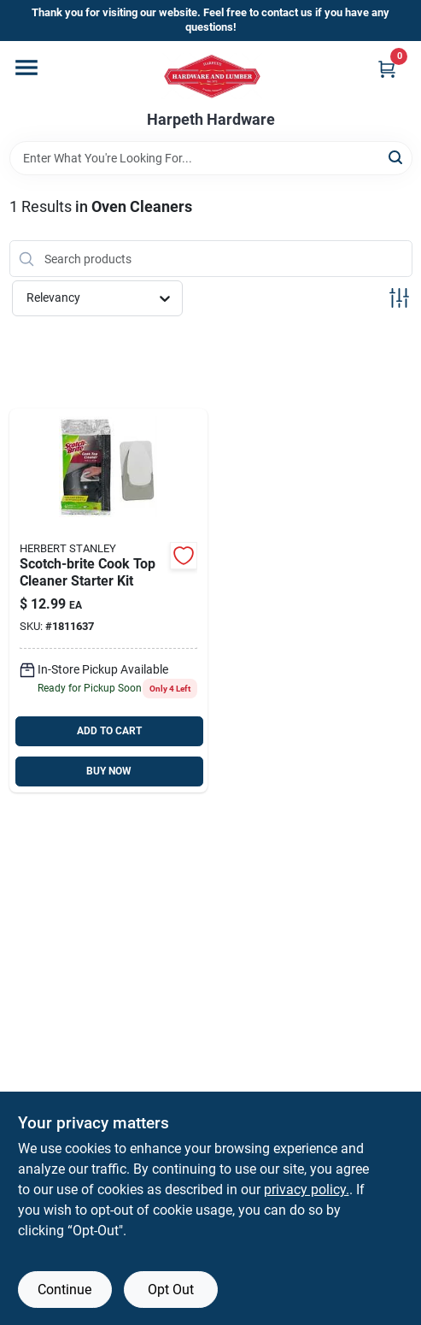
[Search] (396, 157)
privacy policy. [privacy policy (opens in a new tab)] (306, 1189)
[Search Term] (210, 158)
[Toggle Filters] (399, 298)
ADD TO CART (109, 731)
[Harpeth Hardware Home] (211, 76)
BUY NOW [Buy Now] (109, 771)
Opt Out (171, 1289)
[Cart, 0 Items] (386, 69)
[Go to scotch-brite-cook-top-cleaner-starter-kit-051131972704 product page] (108, 600)
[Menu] (26, 67)
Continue (64, 1289)
